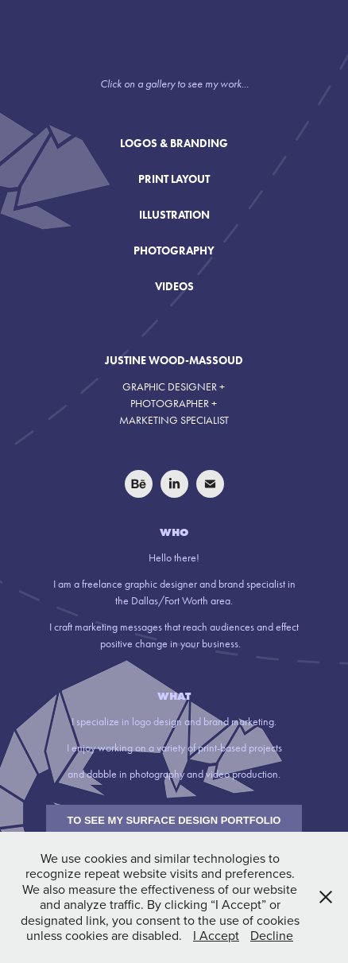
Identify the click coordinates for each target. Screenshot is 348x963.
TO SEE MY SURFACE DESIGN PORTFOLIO (174, 820)
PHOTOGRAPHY (174, 251)
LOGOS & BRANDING (174, 143)
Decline (271, 935)
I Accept (216, 935)
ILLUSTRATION (174, 215)
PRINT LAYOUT (174, 179)
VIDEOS (174, 286)
